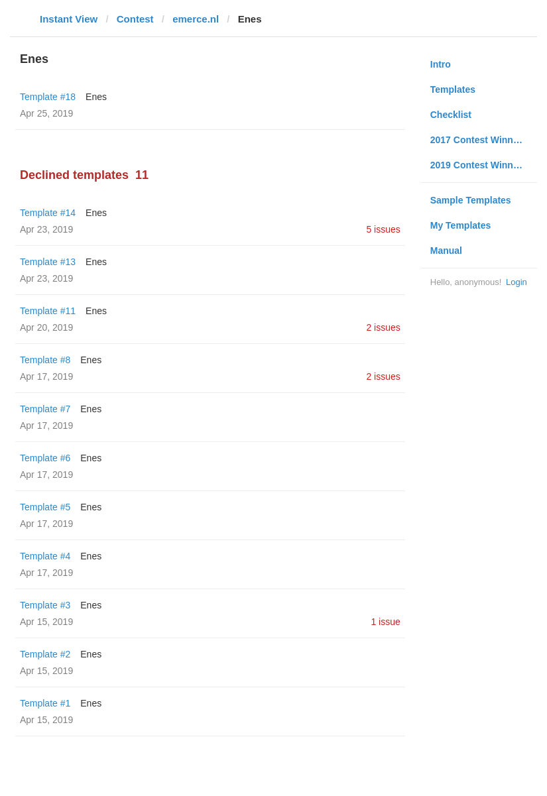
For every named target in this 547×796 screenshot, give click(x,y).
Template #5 (45, 507)
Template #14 (48, 212)
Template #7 (45, 409)
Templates (452, 89)
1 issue (385, 621)
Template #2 (45, 654)
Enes (96, 96)
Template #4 (45, 556)
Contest (135, 19)
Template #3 (45, 605)
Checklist (450, 114)
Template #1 (45, 703)
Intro (440, 64)
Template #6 (45, 458)
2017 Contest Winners (478, 140)
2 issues (383, 327)
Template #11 (48, 311)
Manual (446, 250)
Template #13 (48, 261)
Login (516, 282)
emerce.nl (195, 19)
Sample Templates (470, 200)
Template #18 (48, 96)
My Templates (460, 225)
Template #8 (45, 360)
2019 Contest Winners (478, 165)
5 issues (383, 229)
